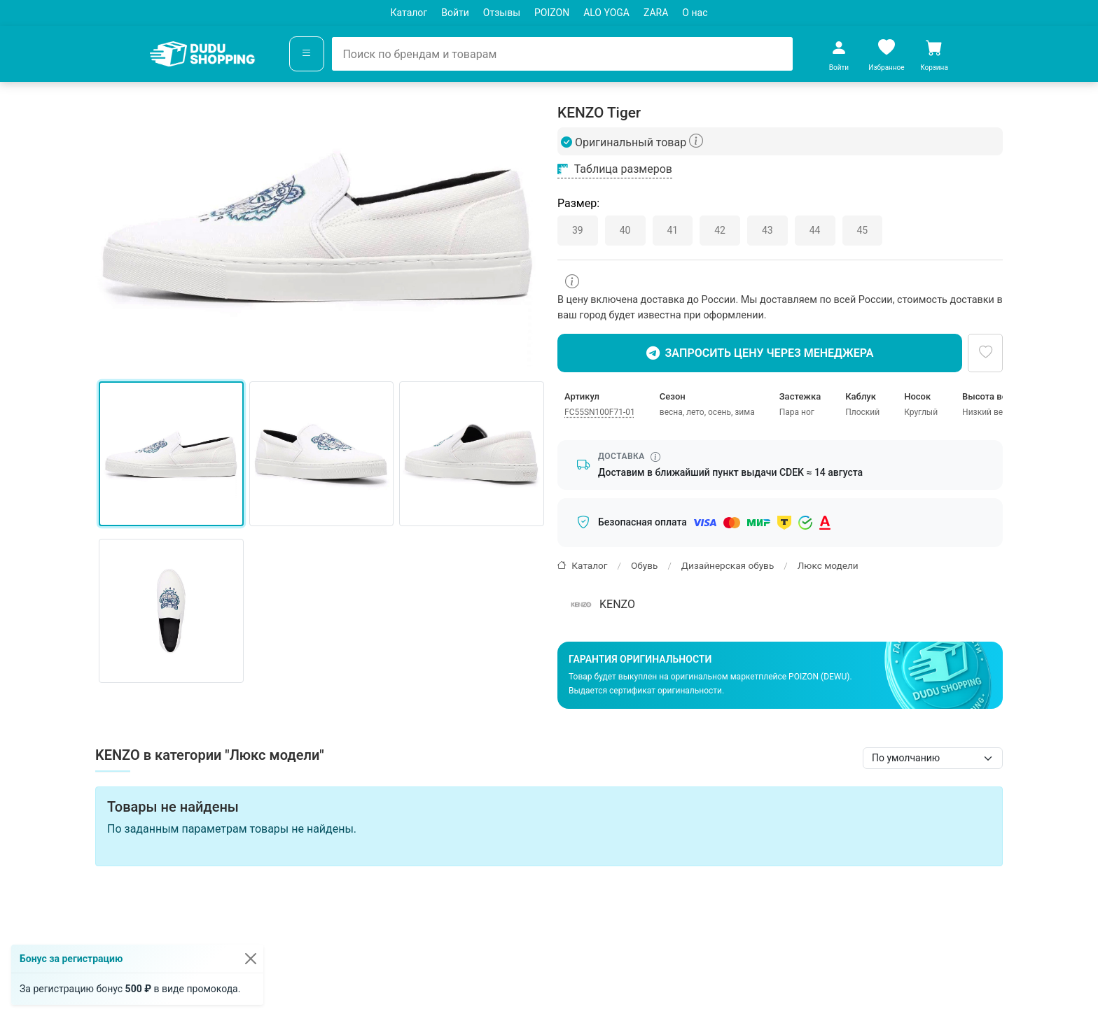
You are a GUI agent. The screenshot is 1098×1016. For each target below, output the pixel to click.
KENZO (601, 605)
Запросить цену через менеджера (760, 353)
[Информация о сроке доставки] (655, 457)
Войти (455, 12)
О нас (694, 12)
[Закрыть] (250, 958)
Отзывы (501, 12)
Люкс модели (828, 565)
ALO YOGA (606, 12)
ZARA (656, 12)
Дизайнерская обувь (727, 565)
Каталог (409, 12)
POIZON (551, 12)
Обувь (644, 565)
